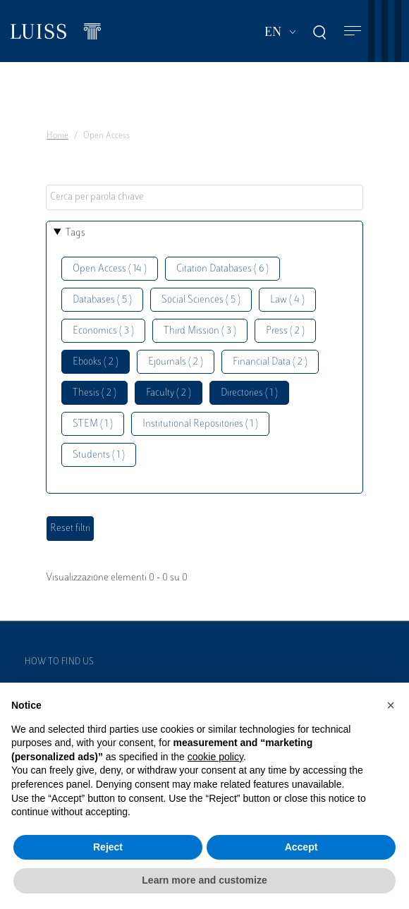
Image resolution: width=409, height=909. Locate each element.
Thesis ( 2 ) (94, 393)
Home (57, 136)
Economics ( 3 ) (103, 331)
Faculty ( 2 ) (168, 393)
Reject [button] (108, 847)
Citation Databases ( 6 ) (222, 269)
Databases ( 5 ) (102, 300)
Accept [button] (301, 847)
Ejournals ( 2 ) (175, 362)
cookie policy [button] (215, 756)
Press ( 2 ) (285, 331)
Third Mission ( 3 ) (200, 331)
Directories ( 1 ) (249, 393)
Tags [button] (75, 233)
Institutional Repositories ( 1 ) (200, 424)
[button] (390, 705)
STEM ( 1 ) (93, 424)
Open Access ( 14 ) (110, 269)
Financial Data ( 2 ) (270, 362)
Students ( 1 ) (99, 455)
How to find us (59, 662)
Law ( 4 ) (287, 300)
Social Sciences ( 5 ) (200, 300)
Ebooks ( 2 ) (95, 362)
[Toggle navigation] (352, 31)
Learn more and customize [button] (204, 880)
